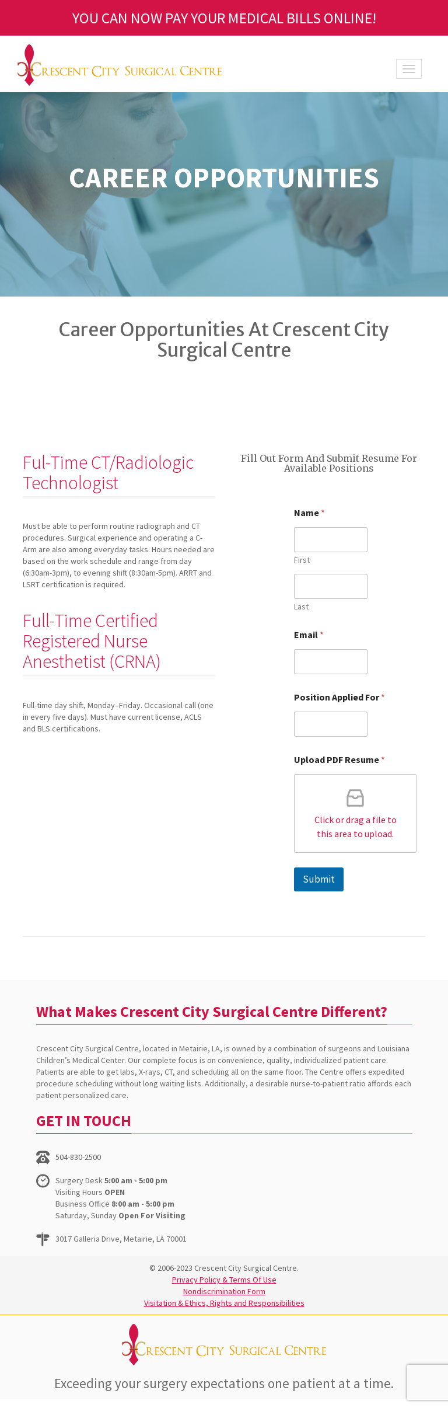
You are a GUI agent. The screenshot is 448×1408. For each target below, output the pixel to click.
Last (301, 607)
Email (309, 634)
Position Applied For (339, 697)
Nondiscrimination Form (224, 1291)
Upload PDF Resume (339, 759)
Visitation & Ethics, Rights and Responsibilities (224, 1303)
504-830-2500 (78, 1157)
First (302, 560)
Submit (319, 879)
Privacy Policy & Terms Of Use (224, 1279)
